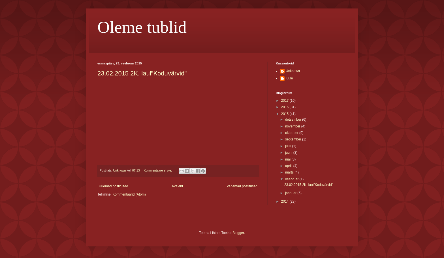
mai (288, 159)
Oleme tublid (142, 27)
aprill (289, 166)
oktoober (292, 133)
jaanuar (291, 193)
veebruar (292, 179)
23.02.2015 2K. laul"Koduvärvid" (142, 73)
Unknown (293, 71)
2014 (285, 201)
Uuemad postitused (113, 186)
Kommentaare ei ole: (158, 170)
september (293, 139)
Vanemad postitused (242, 186)
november (293, 126)
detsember (293, 120)
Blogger (238, 233)
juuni (289, 153)
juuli (288, 146)
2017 (285, 101)
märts (289, 172)
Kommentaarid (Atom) (129, 194)
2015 (285, 114)
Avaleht (177, 186)
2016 (285, 107)
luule (289, 78)
